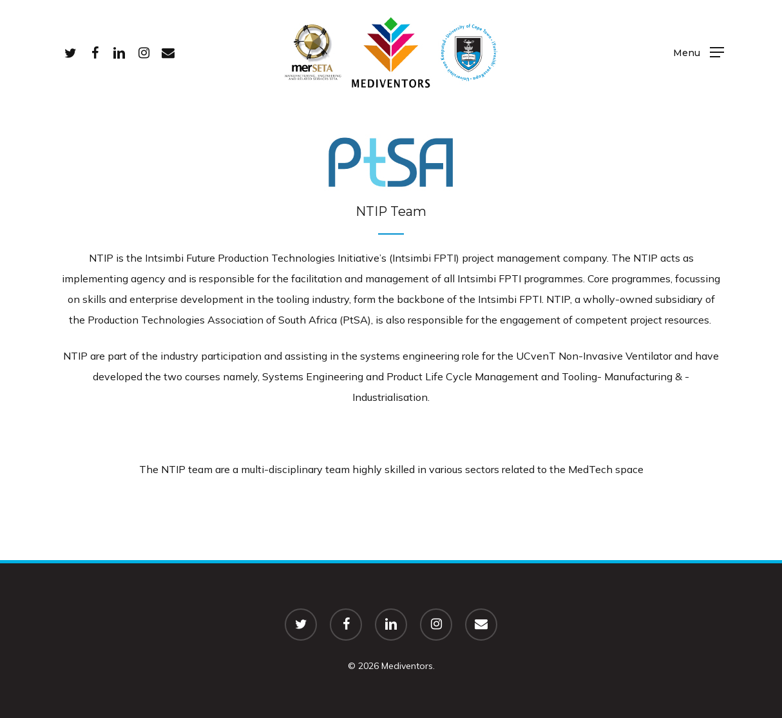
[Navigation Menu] (698, 52)
